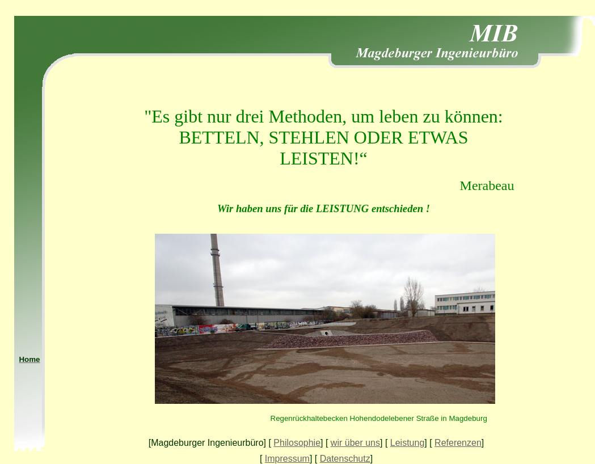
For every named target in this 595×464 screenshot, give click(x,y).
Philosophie (296, 443)
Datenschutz (345, 458)
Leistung (407, 443)
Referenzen (458, 443)
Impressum (287, 458)
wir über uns (355, 443)
